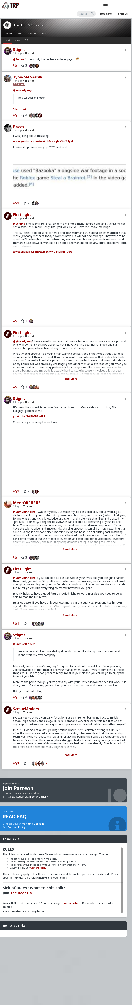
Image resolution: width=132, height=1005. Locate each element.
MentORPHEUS (27, 502)
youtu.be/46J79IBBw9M (29, 416)
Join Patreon (18, 788)
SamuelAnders (26, 708)
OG (26, 40)
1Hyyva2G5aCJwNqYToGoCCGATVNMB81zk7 (25, 797)
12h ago (17, 218)
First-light (22, 214)
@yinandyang (22, 90)
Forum (32, 33)
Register (106, 13)
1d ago (17, 506)
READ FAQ (15, 816)
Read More (70, 378)
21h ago (17, 336)
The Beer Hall (22, 893)
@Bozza (18, 59)
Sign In (123, 13)
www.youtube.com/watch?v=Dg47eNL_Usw (42, 252)
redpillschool (72, 903)
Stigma (19, 49)
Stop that (19, 109)
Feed (9, 33)
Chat (19, 33)
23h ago (17, 402)
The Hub (19, 25)
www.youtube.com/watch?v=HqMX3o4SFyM (43, 141)
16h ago (17, 80)
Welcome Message (33, 823)
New (17, 40)
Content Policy (17, 827)
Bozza (18, 126)
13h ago (17, 53)
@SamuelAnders (24, 512)
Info (44, 33)
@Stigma (19, 223)
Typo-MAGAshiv (27, 77)
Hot (8, 40)
